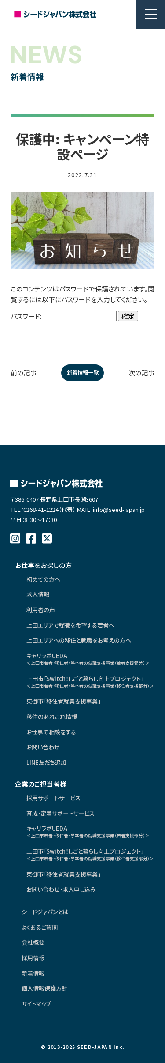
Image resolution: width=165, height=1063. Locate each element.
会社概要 (33, 942)
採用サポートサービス (53, 798)
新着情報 (33, 973)
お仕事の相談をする (51, 732)
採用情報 (33, 957)
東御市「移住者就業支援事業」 (63, 701)
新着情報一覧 (83, 372)
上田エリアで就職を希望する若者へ (70, 625)
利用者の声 (40, 609)
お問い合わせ (43, 747)
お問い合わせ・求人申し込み (61, 889)
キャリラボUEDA (88, 658)
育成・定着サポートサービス (60, 813)
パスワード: (64, 316)
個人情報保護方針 (44, 988)
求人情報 (37, 594)
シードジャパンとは (45, 912)
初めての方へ (43, 579)
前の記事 (24, 372)
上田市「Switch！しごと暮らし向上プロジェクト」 (88, 681)
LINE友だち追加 (46, 762)
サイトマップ (36, 1003)
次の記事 (141, 372)
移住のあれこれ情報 (51, 716)
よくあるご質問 (40, 927)
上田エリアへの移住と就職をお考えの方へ (78, 640)
